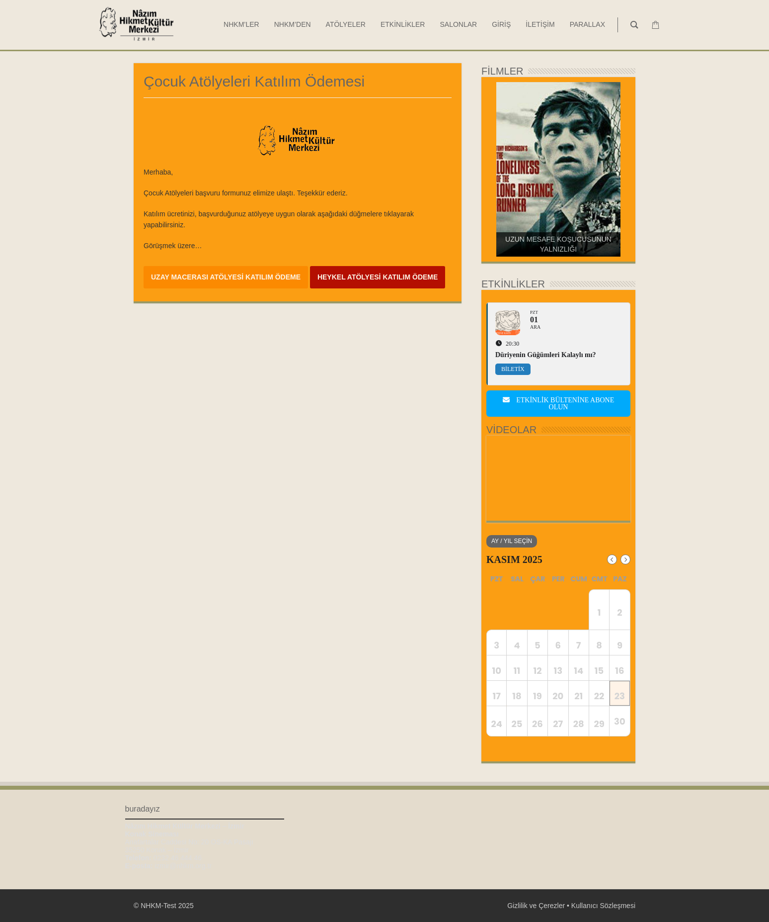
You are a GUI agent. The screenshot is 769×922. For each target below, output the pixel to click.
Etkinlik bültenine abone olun (559, 403)
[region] (558, 169)
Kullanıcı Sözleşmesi (603, 906)
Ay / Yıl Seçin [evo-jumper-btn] (511, 541)
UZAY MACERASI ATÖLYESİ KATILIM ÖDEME (226, 277)
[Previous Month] (612, 559)
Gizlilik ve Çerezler (536, 906)
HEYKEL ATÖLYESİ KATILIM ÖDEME (377, 277)
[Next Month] (625, 559)
